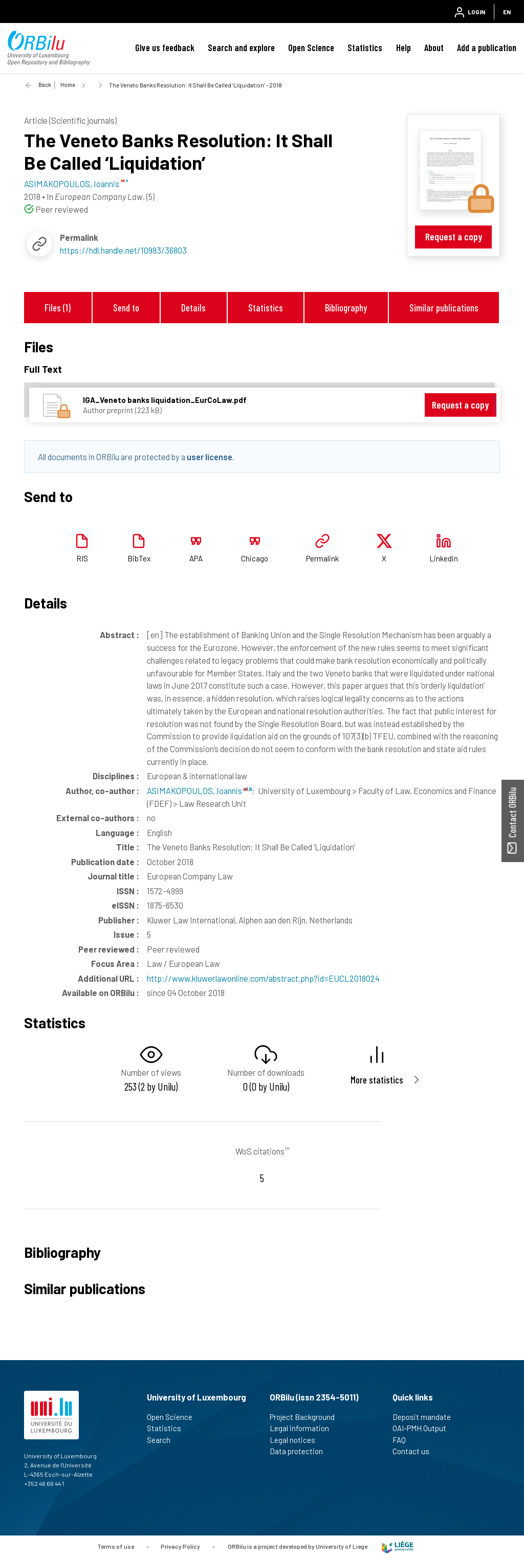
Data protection (301, 1451)
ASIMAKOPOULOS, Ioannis (199, 790)
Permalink (322, 558)
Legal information (304, 1428)
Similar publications (443, 307)
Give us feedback (164, 47)
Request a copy (453, 236)
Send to (126, 307)
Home (67, 84)
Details (193, 307)
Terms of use (115, 1546)
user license (209, 456)
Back (44, 84)
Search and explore (241, 47)
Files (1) (58, 307)
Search (163, 1439)
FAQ (403, 1439)
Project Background (306, 1416)
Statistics (364, 47)
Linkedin (443, 558)
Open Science (311, 47)
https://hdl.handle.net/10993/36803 (123, 250)
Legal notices (297, 1439)
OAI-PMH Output (423, 1428)
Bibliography (346, 307)
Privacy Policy (180, 1546)
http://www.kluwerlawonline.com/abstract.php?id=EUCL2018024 (263, 978)
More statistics (377, 1080)
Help (403, 47)
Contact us (415, 1451)
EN (507, 11)
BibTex (138, 558)
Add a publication (486, 47)
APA (196, 558)
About (434, 47)
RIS (82, 558)
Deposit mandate (426, 1416)
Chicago (254, 558)
